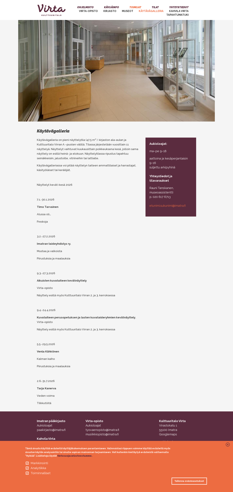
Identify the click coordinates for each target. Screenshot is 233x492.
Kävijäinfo (111, 7)
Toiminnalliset (40, 473)
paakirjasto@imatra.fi (51, 430)
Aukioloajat (44, 425)
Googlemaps (168, 434)
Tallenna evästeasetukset (189, 481)
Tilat (155, 7)
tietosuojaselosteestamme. (74, 455)
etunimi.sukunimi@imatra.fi (167, 205)
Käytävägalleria (151, 11)
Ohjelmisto (85, 7)
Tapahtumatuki (177, 14)
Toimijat (135, 7)
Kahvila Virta (179, 11)
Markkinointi (39, 463)
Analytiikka (38, 468)
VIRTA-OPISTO (88, 11)
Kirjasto (109, 11)
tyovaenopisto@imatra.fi (102, 430)
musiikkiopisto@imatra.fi (102, 434)
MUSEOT (127, 11)
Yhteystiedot (179, 7)
